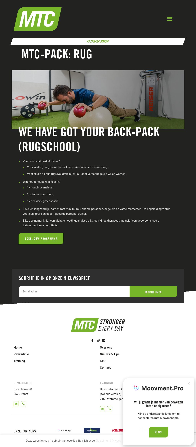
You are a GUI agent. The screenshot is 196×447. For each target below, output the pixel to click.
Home (18, 347)
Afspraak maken (98, 41)
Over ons (106, 347)
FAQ (102, 361)
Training (19, 361)
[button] (169, 19)
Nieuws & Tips (110, 354)
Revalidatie (21, 354)
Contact (105, 367)
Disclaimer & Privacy (108, 440)
